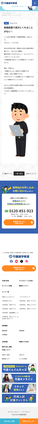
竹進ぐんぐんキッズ (8, 297)
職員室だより (10, 13)
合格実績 (5, 342)
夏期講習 (21, 331)
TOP (3, 13)
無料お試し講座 (9, 421)
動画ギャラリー (24, 286)
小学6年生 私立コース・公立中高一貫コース (10, 317)
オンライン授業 (7, 286)
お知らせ (21, 355)
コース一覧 (5, 292)
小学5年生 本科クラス (9, 309)
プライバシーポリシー (14, 412)
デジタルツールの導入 (26, 281)
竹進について (6, 350)
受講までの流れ (24, 342)
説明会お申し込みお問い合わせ (19, 222)
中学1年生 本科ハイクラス (28, 301)
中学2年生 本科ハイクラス (28, 305)
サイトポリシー (26, 412)
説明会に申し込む (28, 421)
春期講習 (4, 331)
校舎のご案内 (6, 355)
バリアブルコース (25, 297)
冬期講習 (4, 335)
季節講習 (5, 326)
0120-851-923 (21, 210)
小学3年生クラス (7, 301)
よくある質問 (23, 359)
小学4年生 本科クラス (9, 305)
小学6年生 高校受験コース (10, 313)
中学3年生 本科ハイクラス (28, 309)
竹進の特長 (5, 281)
